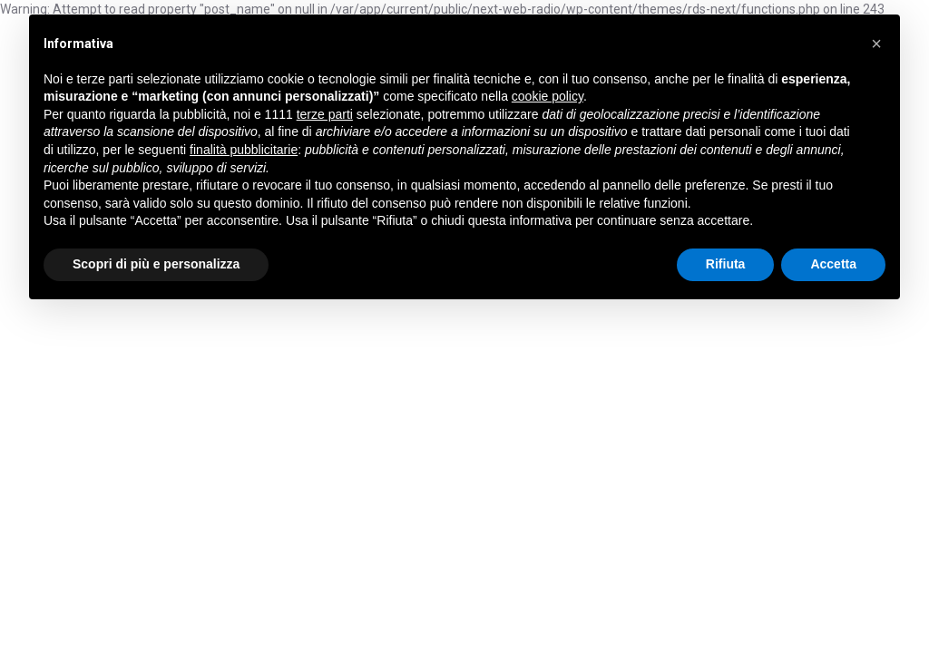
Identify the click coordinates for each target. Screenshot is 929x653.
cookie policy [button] (547, 96)
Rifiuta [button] (726, 264)
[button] (876, 43)
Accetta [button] (833, 264)
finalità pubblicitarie (244, 149)
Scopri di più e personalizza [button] (156, 264)
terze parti (325, 114)
